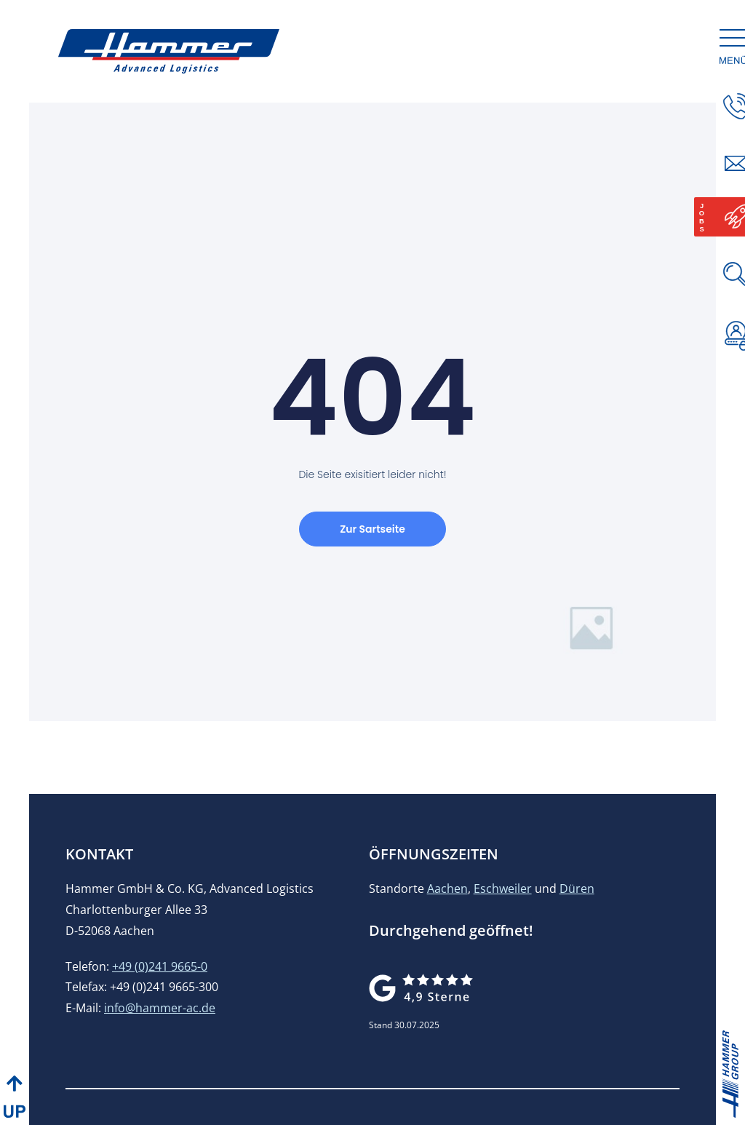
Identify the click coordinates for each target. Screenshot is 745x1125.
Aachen (447, 888)
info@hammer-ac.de (159, 1008)
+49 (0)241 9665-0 (159, 966)
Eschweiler (503, 888)
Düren (576, 888)
